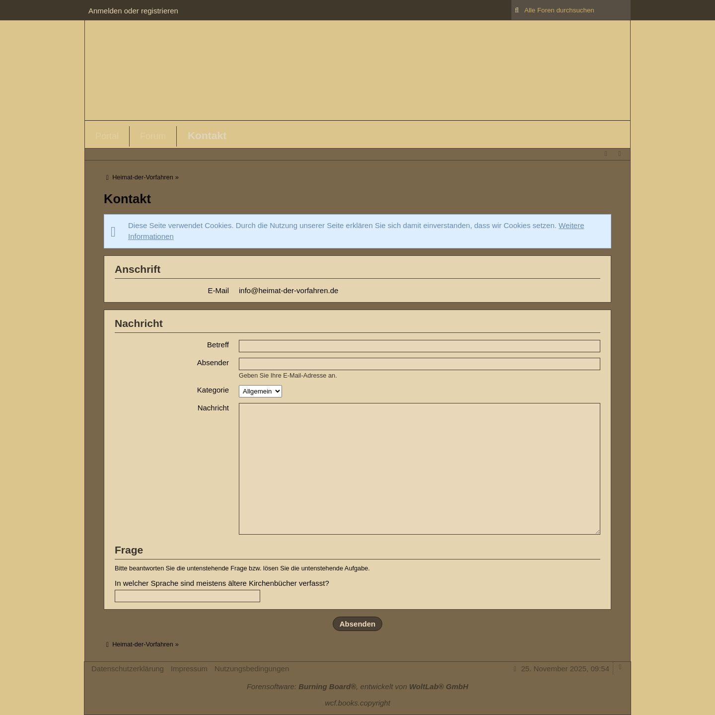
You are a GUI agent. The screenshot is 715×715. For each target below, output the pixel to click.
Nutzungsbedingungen (251, 668)
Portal (107, 136)
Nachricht (213, 407)
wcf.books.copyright (357, 703)
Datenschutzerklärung (127, 668)
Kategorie (213, 390)
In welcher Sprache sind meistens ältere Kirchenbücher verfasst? (222, 583)
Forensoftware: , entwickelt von (357, 686)
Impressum (189, 668)
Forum (153, 136)
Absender (213, 362)
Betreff (218, 344)
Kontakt (207, 135)
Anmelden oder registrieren (133, 10)
